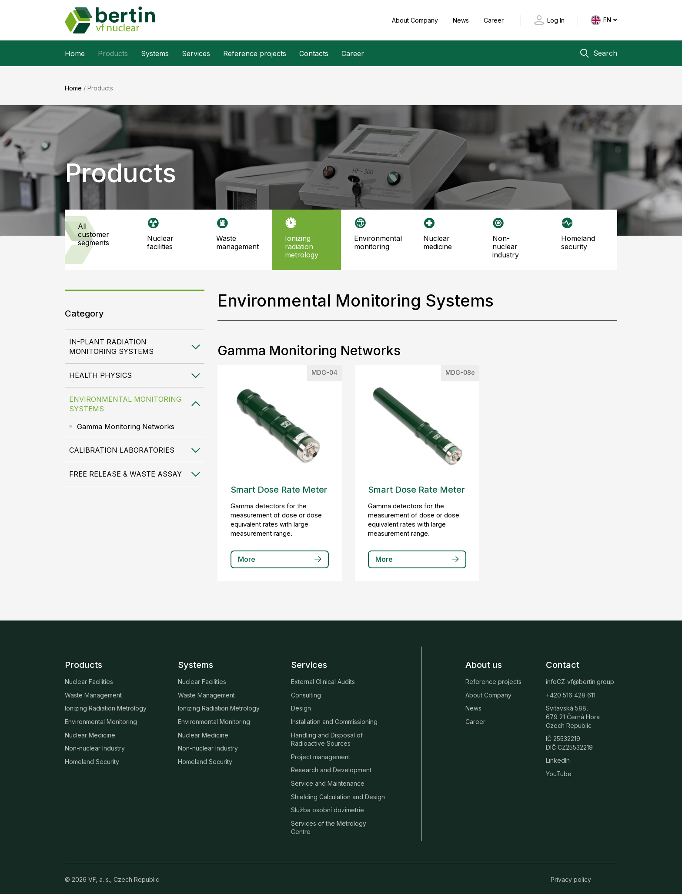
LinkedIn (558, 753)
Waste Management (93, 688)
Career (494, 20)
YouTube (559, 767)
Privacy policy (571, 873)
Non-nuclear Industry (95, 741)
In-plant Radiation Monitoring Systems (111, 340)
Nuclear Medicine (90, 728)
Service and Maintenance (327, 777)
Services (196, 53)
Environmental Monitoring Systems (125, 397)
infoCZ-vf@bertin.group (580, 675)
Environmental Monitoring (101, 715)
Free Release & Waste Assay (125, 467)
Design (301, 701)
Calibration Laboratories (121, 443)
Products (113, 53)
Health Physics (100, 368)
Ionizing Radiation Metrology (106, 701)
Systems (155, 53)
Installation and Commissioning (334, 715)
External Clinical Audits (323, 675)
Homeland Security (92, 754)
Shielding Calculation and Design (338, 790)
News (462, 20)
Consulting (306, 688)
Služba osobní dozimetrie (327, 803)
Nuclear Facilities (89, 675)
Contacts (313, 53)
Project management (320, 750)
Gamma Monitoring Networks (125, 420)
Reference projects (254, 53)
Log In (556, 20)
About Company (416, 20)
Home (75, 53)
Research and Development (331, 763)
